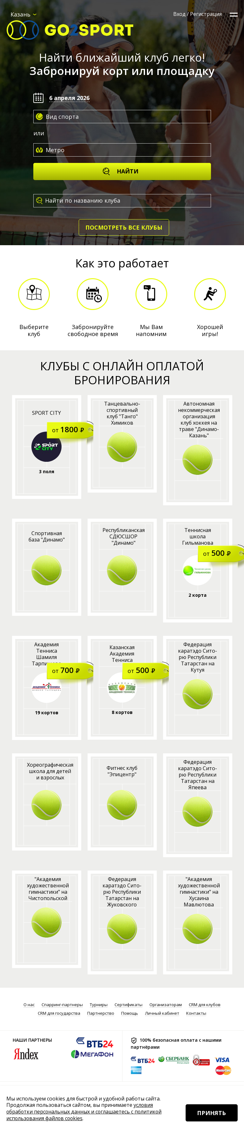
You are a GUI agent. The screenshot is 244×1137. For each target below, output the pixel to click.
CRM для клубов (205, 1004)
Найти (120, 171)
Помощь (129, 1013)
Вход (179, 13)
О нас (29, 1004)
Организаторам (165, 1004)
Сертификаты (128, 1004)
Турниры (99, 1004)
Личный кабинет (162, 1013)
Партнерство (100, 1013)
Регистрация (206, 13)
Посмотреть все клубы (123, 227)
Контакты (196, 1013)
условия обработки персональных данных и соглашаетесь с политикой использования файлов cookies (84, 1112)
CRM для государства (59, 1013)
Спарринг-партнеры (62, 1004)
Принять (211, 1114)
